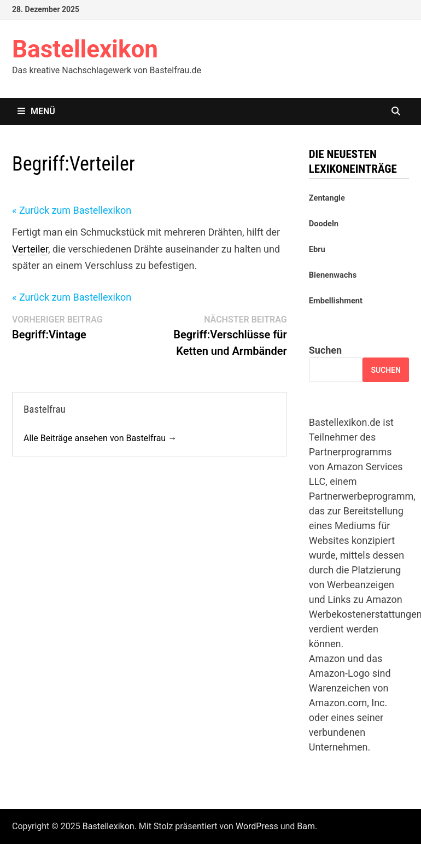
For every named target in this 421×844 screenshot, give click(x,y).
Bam (306, 826)
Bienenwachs (332, 275)
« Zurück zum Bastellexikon (71, 210)
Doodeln (323, 223)
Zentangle (327, 198)
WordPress (257, 826)
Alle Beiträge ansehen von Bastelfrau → (100, 438)
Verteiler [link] (30, 249)
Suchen (325, 350)
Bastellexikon (85, 49)
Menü (36, 111)
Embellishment (335, 301)
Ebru (317, 249)
